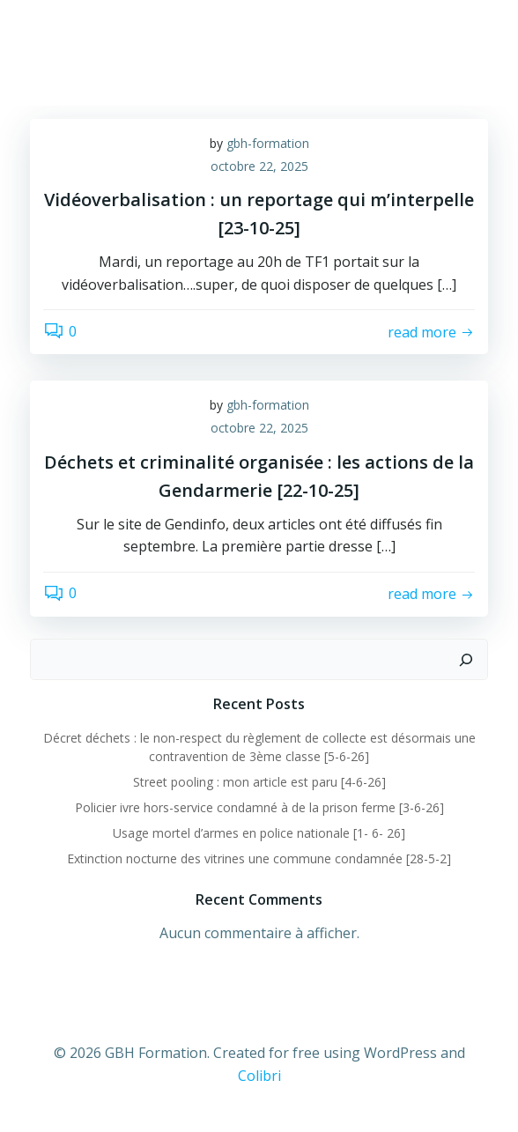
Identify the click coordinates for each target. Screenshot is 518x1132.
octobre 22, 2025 (259, 166)
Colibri (259, 1075)
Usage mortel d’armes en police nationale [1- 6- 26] (259, 833)
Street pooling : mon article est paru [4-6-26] (259, 781)
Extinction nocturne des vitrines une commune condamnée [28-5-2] (259, 858)
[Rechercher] (466, 660)
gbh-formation (267, 143)
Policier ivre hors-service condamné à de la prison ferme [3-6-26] (259, 807)
